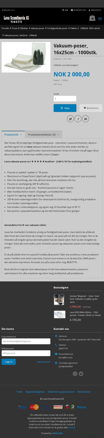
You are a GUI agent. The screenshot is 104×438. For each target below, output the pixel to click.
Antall (56, 93)
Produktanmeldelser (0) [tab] (42, 134)
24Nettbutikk (57, 433)
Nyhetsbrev (84, 391)
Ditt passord (7, 348)
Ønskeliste (91, 108)
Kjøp (65, 108)
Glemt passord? (43, 362)
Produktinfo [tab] (11, 134)
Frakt (19, 391)
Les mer (72, 427)
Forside (5, 28)
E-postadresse (9, 336)
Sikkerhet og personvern (61, 391)
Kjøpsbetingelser (35, 391)
